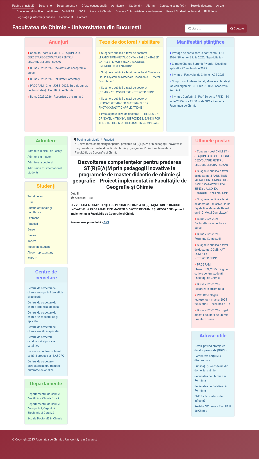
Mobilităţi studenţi (39, 246)
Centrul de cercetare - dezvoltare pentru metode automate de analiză (44, 366)
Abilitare (52, 11)
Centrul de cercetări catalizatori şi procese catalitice (41, 341)
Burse (31, 229)
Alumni (150, 5)
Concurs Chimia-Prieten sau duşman (139, 11)
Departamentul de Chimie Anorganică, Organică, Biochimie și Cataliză (44, 408)
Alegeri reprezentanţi (40, 252)
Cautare (237, 28)
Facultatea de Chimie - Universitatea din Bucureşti (76, 27)
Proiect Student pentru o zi (183, 11)
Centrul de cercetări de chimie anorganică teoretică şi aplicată (45, 292)
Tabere (32, 241)
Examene (33, 218)
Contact (82, 17)
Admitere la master (39, 156)
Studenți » (135, 5)
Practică (33, 223)
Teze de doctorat (201, 5)
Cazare (32, 235)
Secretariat (66, 17)
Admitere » (118, 5)
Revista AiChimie (100, 11)
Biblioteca (210, 11)
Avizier (220, 5)
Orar (30, 202)
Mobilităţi (68, 11)
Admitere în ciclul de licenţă (45, 151)
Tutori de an (35, 196)
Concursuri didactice (30, 11)
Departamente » (67, 5)
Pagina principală (23, 5)
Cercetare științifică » (173, 5)
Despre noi (46, 5)
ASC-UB (32, 258)
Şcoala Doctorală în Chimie (45, 418)
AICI (106, 222)
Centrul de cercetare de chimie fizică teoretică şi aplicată (43, 317)
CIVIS (81, 11)
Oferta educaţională (94, 5)
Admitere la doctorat (40, 162)
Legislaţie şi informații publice (36, 17)
